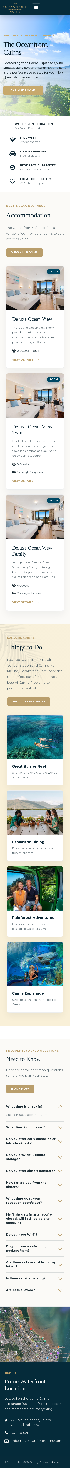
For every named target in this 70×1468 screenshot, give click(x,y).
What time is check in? (24, 1106)
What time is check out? (25, 1127)
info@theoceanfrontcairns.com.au (39, 1441)
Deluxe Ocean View (32, 319)
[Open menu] (36, 7)
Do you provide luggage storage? (25, 1157)
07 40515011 (20, 1433)
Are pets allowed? (20, 1290)
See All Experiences (28, 701)
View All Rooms (24, 252)
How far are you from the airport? (26, 1184)
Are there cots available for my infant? (31, 1264)
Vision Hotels (14, 1462)
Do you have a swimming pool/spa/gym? (26, 1248)
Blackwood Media (50, 1462)
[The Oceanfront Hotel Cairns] (15, 7)
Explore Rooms (23, 90)
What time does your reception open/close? (24, 1200)
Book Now (20, 1088)
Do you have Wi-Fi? (21, 1234)
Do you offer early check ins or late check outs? (31, 1141)
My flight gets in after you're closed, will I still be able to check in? (29, 1219)
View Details (26, 360)
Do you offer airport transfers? (30, 1171)
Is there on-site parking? (25, 1278)
